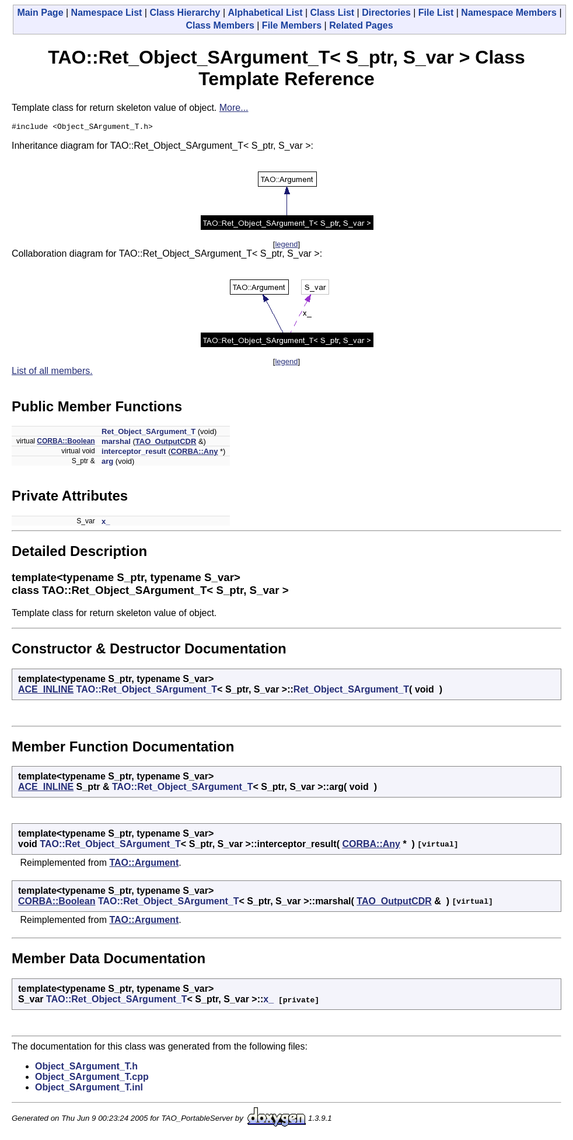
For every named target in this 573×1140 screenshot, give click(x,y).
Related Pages (361, 25)
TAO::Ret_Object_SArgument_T (147, 691)
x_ (106, 523)
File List (435, 13)
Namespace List (106, 13)
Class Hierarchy (184, 13)
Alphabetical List (265, 13)
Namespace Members (509, 13)
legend (286, 246)
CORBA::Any (194, 453)
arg (107, 463)
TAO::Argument (144, 864)
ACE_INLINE (46, 691)
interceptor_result (134, 453)
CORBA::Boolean (66, 443)
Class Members (220, 25)
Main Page (40, 13)
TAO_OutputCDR (165, 443)
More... (234, 108)
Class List (332, 13)
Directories (386, 13)
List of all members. (52, 372)
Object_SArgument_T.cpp (92, 1078)
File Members (292, 25)
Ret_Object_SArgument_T (148, 433)
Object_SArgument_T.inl (89, 1089)
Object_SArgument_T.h (86, 1068)
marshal (116, 443)
